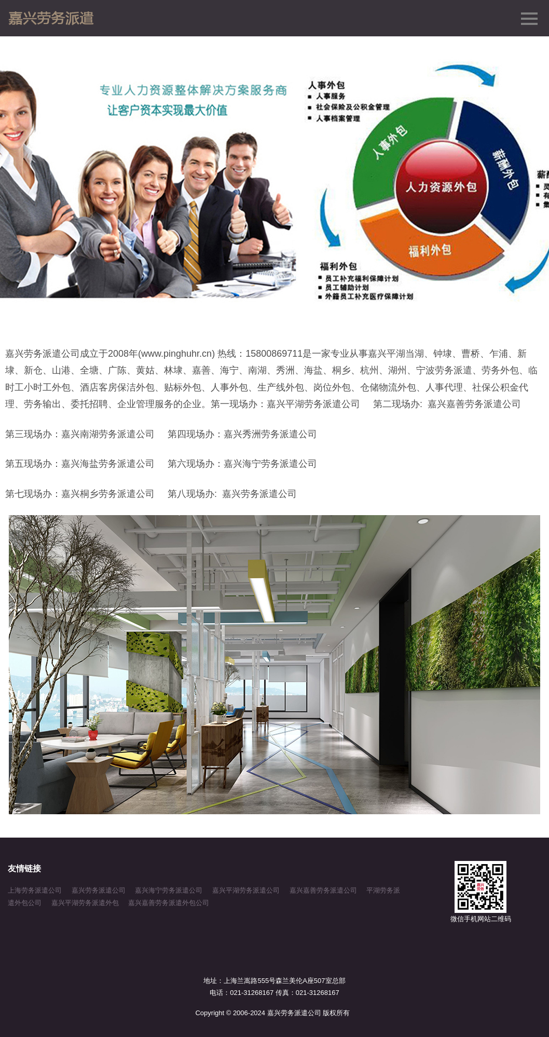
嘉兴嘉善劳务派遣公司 (323, 890)
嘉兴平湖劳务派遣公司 (246, 890)
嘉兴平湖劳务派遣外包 (85, 903)
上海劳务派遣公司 (35, 890)
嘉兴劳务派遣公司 (99, 890)
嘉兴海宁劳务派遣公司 (168, 890)
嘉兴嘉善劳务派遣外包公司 (168, 903)
